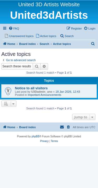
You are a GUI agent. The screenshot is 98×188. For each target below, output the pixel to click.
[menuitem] (14, 28)
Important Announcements (44, 94)
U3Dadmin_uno (41, 91)
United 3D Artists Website (49, 4)
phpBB (35, 136)
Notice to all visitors (31, 88)
